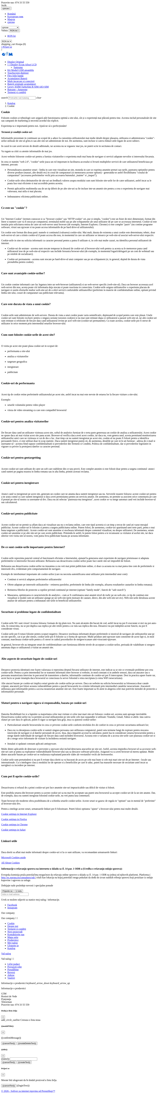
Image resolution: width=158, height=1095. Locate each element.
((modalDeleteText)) (27, 1043)
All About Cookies (10, 862)
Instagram (12, 907)
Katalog (11, 948)
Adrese (10, 975)
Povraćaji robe (14, 966)
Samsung (18, 67)
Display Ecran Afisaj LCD (22, 64)
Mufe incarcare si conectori (20, 81)
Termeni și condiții (16, 92)
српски (11, 22)
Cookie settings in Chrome (14, 824)
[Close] (3, 1017)
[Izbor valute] (14, 30)
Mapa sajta (12, 937)
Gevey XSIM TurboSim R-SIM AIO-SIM (28, 86)
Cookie (11, 923)
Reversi (11, 972)
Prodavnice (13, 940)
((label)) (5, 1059)
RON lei (11, 36)
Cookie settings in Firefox (14, 819)
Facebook (12, 905)
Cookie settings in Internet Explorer (19, 814)
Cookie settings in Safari (13, 829)
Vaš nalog (6, 953)
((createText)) (24, 1062)
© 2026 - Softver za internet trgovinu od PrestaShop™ (28, 1091)
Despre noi (12, 926)
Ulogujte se (13, 945)
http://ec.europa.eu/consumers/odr (18, 877)
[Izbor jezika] (6, 8)
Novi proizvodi (14, 931)
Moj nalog (12, 942)
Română (11, 13)
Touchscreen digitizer (18, 73)
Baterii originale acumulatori (21, 84)
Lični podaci (13, 964)
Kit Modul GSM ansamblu (20, 70)
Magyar (11, 19)
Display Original (15, 62)
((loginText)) (23, 1085)
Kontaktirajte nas (15, 934)
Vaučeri (11, 978)
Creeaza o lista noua (20, 1020)
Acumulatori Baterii (17, 78)
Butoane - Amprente (17, 89)
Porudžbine (13, 969)
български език (15, 16)
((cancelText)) (8, 1043)
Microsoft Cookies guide (13, 857)
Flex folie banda (15, 75)
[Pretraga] (22, 97)
